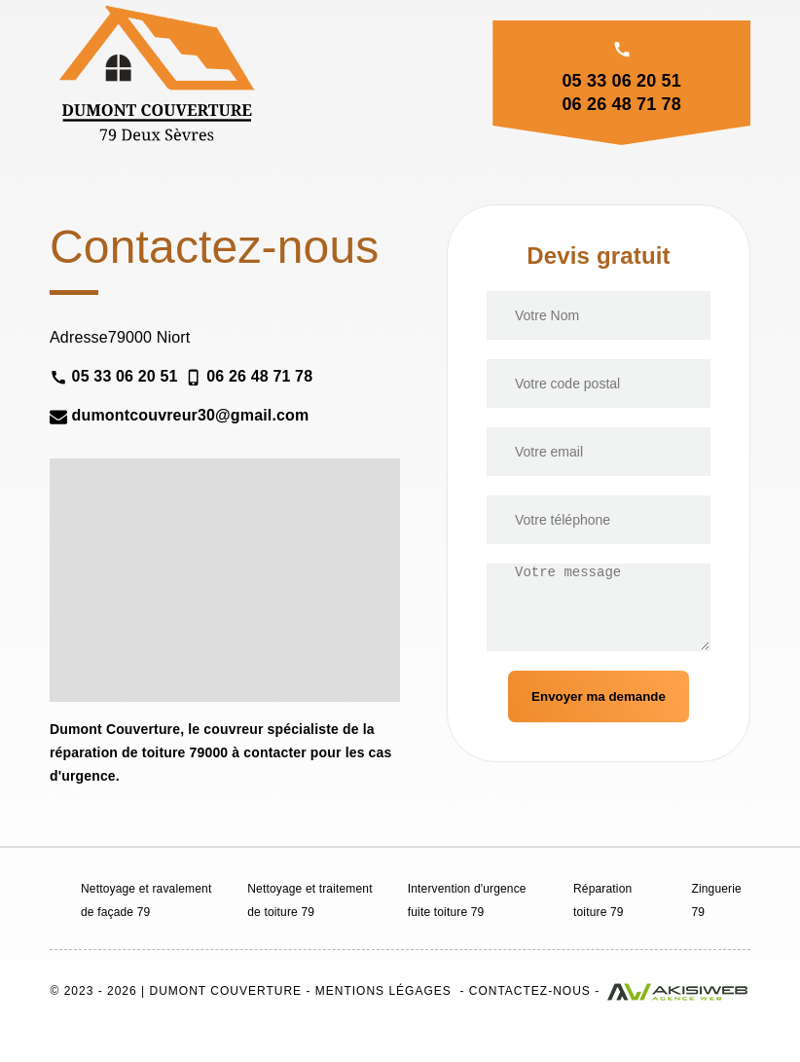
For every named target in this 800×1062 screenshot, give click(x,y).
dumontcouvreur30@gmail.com (179, 416)
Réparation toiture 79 (602, 900)
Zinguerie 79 (716, 900)
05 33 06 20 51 (621, 81)
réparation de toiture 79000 (139, 752)
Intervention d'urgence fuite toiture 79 (467, 900)
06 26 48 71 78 (621, 104)
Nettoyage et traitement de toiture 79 (309, 900)
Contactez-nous (530, 991)
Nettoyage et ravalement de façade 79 (146, 900)
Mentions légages (383, 991)
